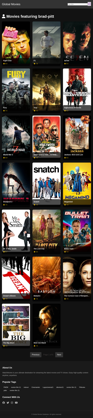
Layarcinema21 (48, 387)
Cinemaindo (36, 387)
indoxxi (26, 387)
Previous (35, 355)
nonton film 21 (16, 387)
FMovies (82, 387)
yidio (5, 390)
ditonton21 (60, 387)
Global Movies (11, 4)
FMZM (6, 387)
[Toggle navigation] (89, 4)
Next (59, 355)
